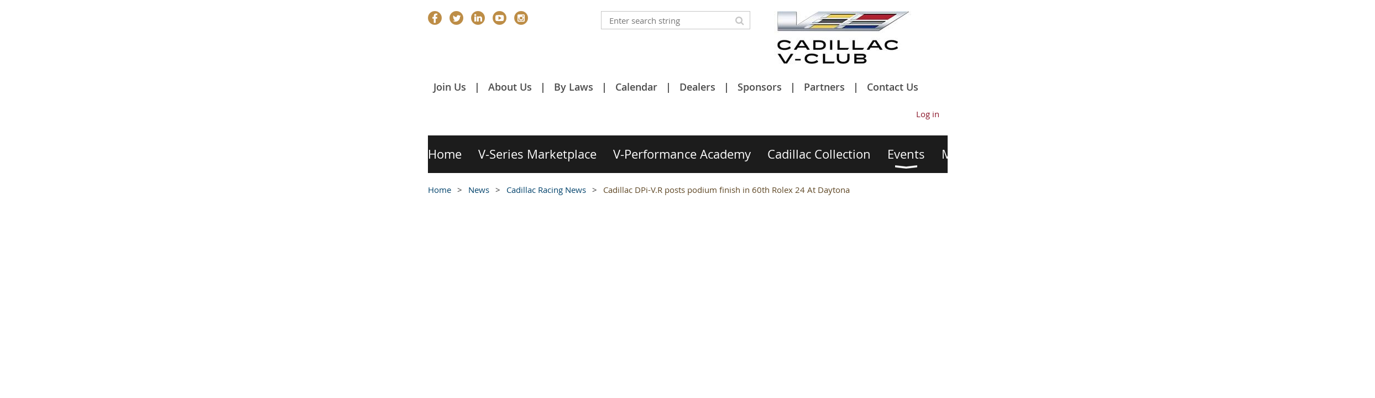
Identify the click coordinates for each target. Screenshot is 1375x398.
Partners (824, 86)
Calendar (636, 86)
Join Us (449, 86)
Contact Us (892, 86)
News (478, 189)
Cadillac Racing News (546, 189)
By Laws (573, 86)
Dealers (697, 86)
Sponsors (760, 86)
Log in (927, 113)
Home (439, 189)
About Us (510, 86)
